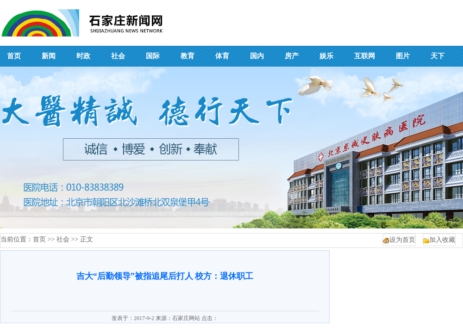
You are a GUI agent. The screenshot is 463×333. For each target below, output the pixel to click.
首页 (39, 239)
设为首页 (402, 239)
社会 (62, 239)
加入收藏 (442, 239)
